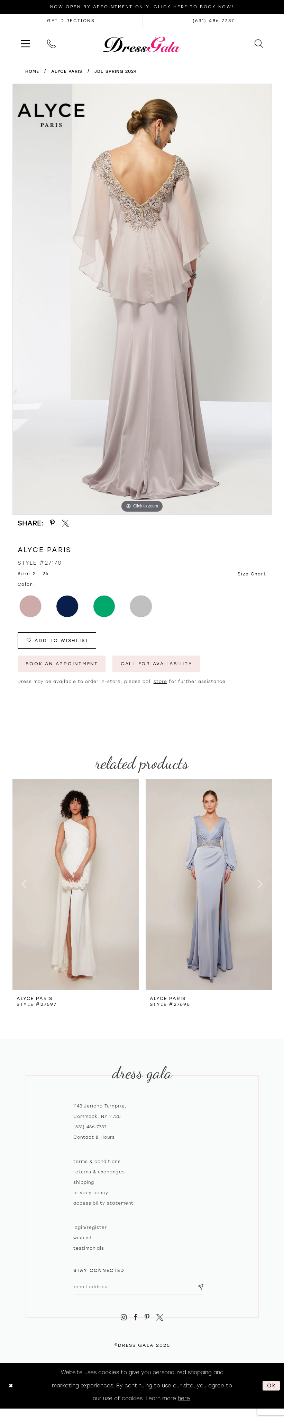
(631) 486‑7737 (90, 1127)
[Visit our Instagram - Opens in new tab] (123, 1318)
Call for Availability (160, 664)
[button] (25, 43)
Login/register (90, 1227)
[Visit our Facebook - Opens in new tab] (135, 1318)
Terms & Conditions (97, 1162)
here (184, 1399)
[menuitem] (25, 43)
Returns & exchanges (99, 1172)
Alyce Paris (66, 71)
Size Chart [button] (251, 574)
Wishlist (82, 1238)
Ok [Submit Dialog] (271, 1386)
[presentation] (75, 884)
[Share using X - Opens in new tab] (65, 523)
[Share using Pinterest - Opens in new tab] (52, 523)
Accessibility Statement (103, 1203)
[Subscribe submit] (202, 1287)
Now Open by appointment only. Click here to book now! (142, 7)
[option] (142, 299)
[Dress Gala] (142, 43)
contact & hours (94, 1137)
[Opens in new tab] (71, 21)
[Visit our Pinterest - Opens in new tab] (147, 1318)
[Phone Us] (51, 43)
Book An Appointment (63, 664)
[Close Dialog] (11, 1386)
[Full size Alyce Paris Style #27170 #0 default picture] (142, 299)
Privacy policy (91, 1193)
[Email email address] (139, 1287)
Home (32, 71)
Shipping (83, 1182)
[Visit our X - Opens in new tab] (160, 1318)
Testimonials (88, 1248)
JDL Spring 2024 (115, 71)
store (160, 681)
